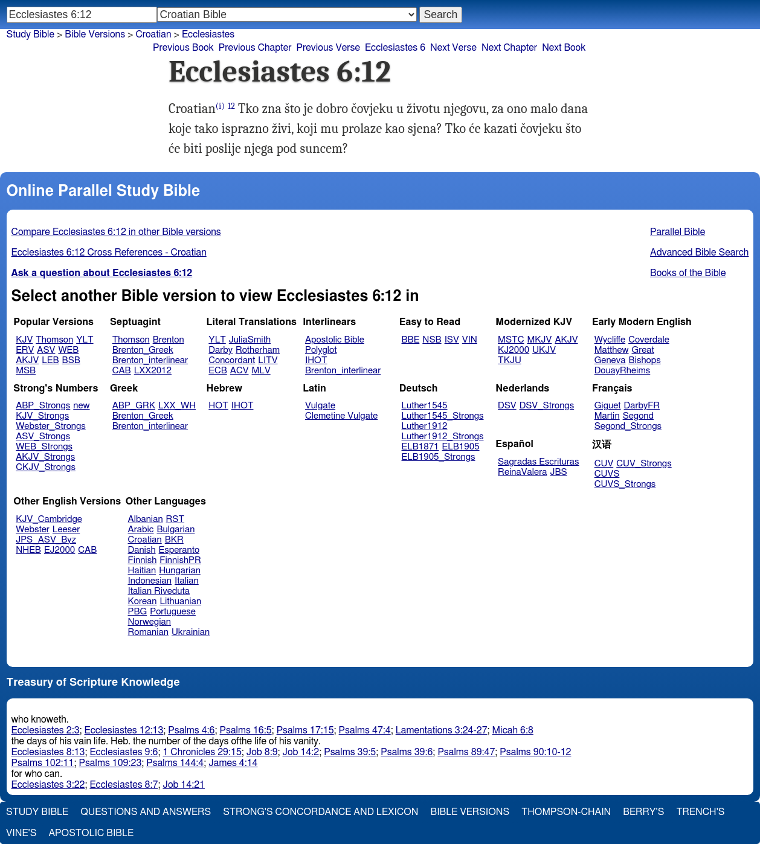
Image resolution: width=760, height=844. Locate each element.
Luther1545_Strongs (443, 415)
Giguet (607, 405)
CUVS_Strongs (625, 484)
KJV (24, 339)
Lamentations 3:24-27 (442, 730)
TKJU (509, 360)
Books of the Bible (688, 273)
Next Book (563, 48)
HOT (218, 405)
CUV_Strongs (643, 463)
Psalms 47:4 (365, 730)
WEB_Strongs (44, 446)
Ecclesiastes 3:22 (48, 785)
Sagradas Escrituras (538, 461)
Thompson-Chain (566, 812)
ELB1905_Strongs (438, 457)
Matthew (611, 350)
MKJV (539, 339)
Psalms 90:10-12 (535, 752)
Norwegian (149, 622)
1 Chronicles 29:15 (202, 752)
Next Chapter (509, 48)
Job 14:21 (184, 785)
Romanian (148, 632)
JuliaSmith (250, 339)
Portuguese (173, 611)
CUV (604, 463)
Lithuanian (180, 601)
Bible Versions (95, 34)
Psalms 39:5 (350, 752)
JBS (558, 472)
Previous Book (183, 48)
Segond (638, 415)
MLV (260, 370)
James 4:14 (232, 763)
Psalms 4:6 (191, 730)
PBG (137, 611)
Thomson (54, 339)
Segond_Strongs (628, 426)
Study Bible (30, 34)
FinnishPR (180, 560)
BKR (174, 539)
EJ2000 (59, 550)
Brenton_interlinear (150, 360)
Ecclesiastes (208, 34)
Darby (220, 350)
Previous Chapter (255, 48)
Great (643, 350)
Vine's (21, 833)
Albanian (145, 519)
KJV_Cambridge (49, 519)
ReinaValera (522, 472)
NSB (431, 339)
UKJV (544, 350)
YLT (84, 339)
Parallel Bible (677, 232)
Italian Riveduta (159, 591)
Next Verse (453, 48)
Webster (33, 529)
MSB (26, 370)
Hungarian (180, 570)
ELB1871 (420, 446)
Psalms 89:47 (466, 752)
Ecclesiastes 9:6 (123, 752)
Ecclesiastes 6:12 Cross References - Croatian (109, 252)
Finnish (142, 560)
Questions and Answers (145, 812)
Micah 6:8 (512, 730)
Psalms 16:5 (246, 730)
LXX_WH (177, 405)
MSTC (511, 339)
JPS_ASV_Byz (46, 539)
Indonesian (150, 580)
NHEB (28, 550)
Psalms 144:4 (175, 763)
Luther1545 (425, 405)
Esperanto (179, 550)
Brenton (168, 339)
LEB (50, 360)
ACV (239, 370)
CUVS (607, 473)
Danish (142, 550)
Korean (142, 601)
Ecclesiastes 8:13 (48, 752)
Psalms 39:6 (407, 752)
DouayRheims (622, 370)
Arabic (141, 529)
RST (175, 519)
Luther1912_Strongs (443, 436)
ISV (452, 339)
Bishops (644, 360)
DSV (507, 405)
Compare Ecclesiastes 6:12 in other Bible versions (116, 232)
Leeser (66, 529)
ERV (25, 350)
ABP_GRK (133, 405)
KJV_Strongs (42, 415)
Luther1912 (425, 426)
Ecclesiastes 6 (395, 48)
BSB (71, 360)
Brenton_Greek (142, 350)
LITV (267, 360)
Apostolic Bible (91, 833)
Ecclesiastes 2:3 (45, 730)
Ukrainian (191, 632)
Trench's (700, 812)
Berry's (643, 812)
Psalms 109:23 (110, 763)
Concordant (231, 360)
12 (231, 106)
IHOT (316, 360)
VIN (469, 339)
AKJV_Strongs (45, 457)
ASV (46, 350)
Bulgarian (175, 529)
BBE (411, 339)
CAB (121, 370)
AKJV (27, 360)
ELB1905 (461, 446)
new (81, 405)
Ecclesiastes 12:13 (124, 730)
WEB (68, 350)
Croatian (145, 539)
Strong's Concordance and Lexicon (320, 812)
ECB (217, 370)
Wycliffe (609, 339)
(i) (220, 106)
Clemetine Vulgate (341, 415)
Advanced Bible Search (699, 252)
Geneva (610, 360)
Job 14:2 (301, 752)
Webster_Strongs (51, 426)
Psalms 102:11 (42, 763)
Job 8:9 (262, 752)
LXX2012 (153, 370)
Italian (187, 580)
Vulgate (320, 405)
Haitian (142, 570)
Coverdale (648, 339)
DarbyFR (642, 405)
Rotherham (258, 350)
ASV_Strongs (43, 436)
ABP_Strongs (43, 405)
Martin (607, 415)
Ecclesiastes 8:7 (123, 785)
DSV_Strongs (547, 405)
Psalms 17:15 (305, 730)
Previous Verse (328, 48)
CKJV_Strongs (46, 467)
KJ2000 (513, 350)
